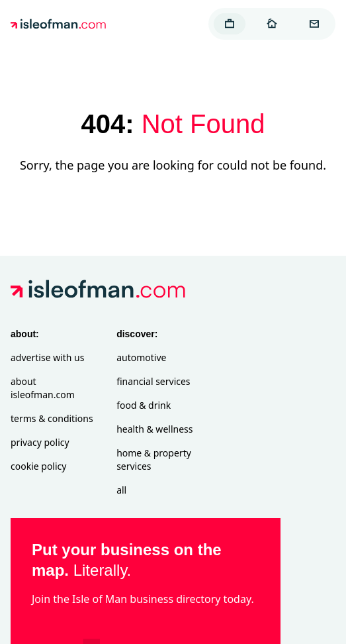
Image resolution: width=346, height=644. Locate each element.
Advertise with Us (47, 357)
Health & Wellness (154, 429)
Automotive (141, 357)
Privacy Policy (40, 442)
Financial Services (153, 381)
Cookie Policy (38, 466)
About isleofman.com (43, 388)
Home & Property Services (153, 459)
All (121, 490)
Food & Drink (143, 405)
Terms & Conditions (52, 418)
